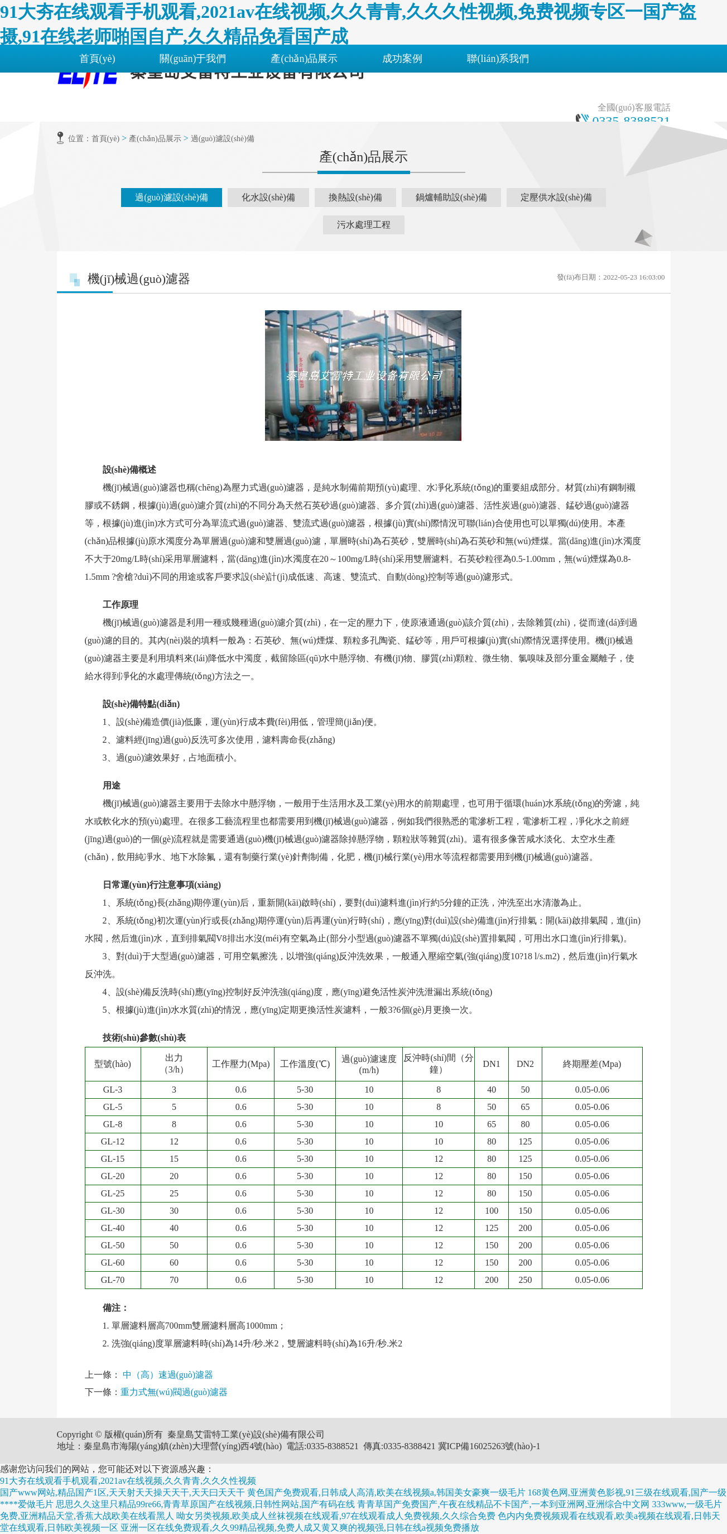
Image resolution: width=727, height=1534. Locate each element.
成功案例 (402, 58)
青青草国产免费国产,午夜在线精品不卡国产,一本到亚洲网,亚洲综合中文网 (503, 1504)
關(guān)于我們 (193, 58)
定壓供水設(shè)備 (556, 197)
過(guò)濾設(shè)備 (222, 138)
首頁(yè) (97, 58)
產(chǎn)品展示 (304, 58)
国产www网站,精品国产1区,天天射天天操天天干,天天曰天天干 (122, 1492)
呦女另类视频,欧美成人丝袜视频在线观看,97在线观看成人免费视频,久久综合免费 (335, 1516)
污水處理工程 (364, 224)
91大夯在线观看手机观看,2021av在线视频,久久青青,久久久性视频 (128, 1480)
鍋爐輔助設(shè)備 (451, 197)
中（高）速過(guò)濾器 (168, 1374)
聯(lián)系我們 (498, 58)
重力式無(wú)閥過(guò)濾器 (174, 1392)
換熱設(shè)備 (355, 197)
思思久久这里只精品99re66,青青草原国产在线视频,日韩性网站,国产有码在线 (205, 1504)
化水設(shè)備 (268, 197)
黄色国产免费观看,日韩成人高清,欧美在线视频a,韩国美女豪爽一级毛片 (386, 1492)
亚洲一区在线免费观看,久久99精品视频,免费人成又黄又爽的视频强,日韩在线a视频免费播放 (300, 1527)
